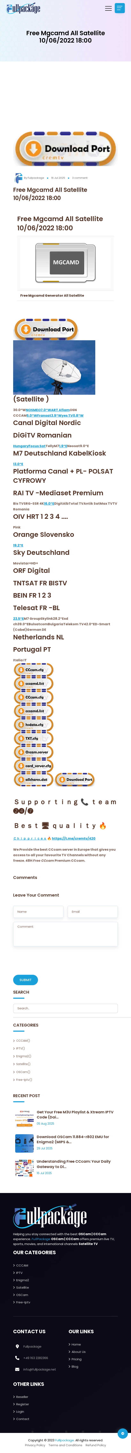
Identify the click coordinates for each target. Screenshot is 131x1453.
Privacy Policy (35, 1445)
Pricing (77, 1359)
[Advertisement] (66, 100)
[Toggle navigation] (120, 8)
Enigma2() (23, 1056)
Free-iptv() (24, 1080)
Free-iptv (23, 1302)
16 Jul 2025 (58, 178)
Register (22, 1404)
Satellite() (23, 1064)
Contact (22, 1419)
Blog (75, 1367)
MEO (37, 410)
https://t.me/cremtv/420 (73, 838)
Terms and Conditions (65, 1445)
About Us (79, 1352)
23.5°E (18, 618)
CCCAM (22, 1266)
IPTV (19, 1273)
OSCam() (23, 1072)
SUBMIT (26, 980)
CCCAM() (23, 1041)
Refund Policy (96, 1445)
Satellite (22, 1288)
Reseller (22, 1397)
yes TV (67, 415)
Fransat (44, 415)
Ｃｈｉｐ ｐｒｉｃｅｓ (30, 838)
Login (20, 1412)
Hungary (21, 446)
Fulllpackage (64, 1440)
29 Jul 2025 (45, 1149)
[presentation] (44, 963)
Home (76, 1344)
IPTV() (20, 1049)
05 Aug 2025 (45, 1124)
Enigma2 (22, 1280)
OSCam (22, 1295)
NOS (29, 410)
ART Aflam (60, 410)
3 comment (79, 178)
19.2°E (18, 545)
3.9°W (56, 415)
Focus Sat (37, 446)
